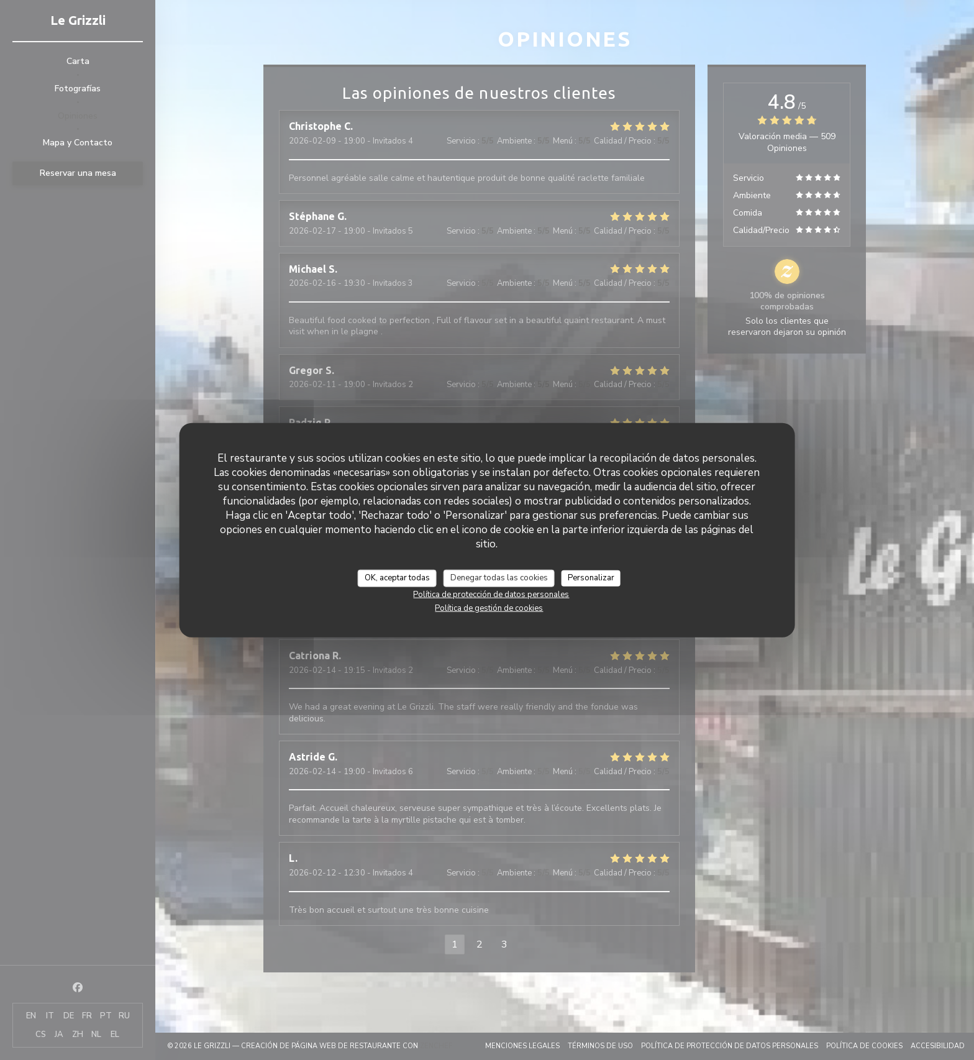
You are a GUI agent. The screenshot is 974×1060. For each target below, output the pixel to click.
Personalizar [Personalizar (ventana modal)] (591, 577)
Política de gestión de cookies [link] (489, 607)
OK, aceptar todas (397, 577)
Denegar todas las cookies (499, 577)
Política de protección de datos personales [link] (491, 594)
